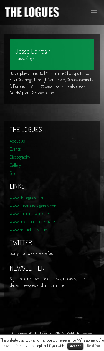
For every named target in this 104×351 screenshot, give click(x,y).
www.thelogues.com (27, 197)
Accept (75, 345)
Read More (94, 345)
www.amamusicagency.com (34, 205)
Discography (20, 157)
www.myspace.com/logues (33, 221)
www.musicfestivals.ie (28, 229)
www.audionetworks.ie (29, 213)
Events (15, 149)
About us (17, 141)
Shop (14, 173)
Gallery (15, 165)
